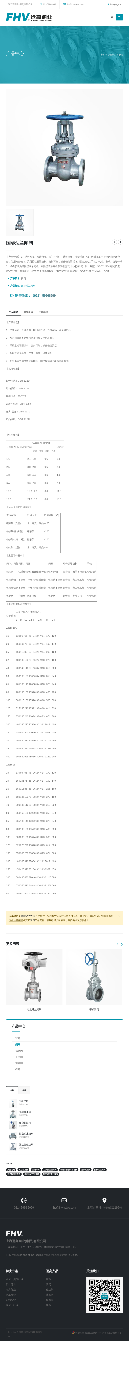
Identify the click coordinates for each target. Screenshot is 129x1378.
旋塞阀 (19, 1063)
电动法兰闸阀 (34, 1009)
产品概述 (13, 312)
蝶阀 (17, 1069)
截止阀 (19, 1050)
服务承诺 (28, 312)
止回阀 (19, 1056)
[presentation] (117, 944)
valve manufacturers (48, 1254)
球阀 (17, 1038)
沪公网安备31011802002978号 (88, 1333)
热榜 (12, 1090)
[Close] (119, 915)
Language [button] (114, 4)
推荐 (24, 1090)
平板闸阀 (24, 1101)
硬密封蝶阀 (25, 1122)
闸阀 (121, 55)
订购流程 (43, 312)
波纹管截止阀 (26, 1144)
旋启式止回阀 (26, 1133)
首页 (102, 55)
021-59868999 (48, 4)
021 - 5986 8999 (16, 1207)
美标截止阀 (25, 1111)
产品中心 (112, 55)
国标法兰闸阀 (28, 285)
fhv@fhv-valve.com (73, 4)
